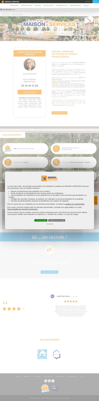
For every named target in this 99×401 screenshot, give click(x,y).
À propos (87, 1)
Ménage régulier (14, 5)
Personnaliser (50, 224)
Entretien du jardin (49, 5)
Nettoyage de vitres (61, 5)
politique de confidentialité (74, 204)
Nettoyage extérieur (75, 5)
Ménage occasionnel (26, 5)
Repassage (38, 5)
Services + (86, 5)
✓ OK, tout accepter (41, 220)
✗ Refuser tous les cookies (56, 220)
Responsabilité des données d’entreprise (22, 209)
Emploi (95, 1)
